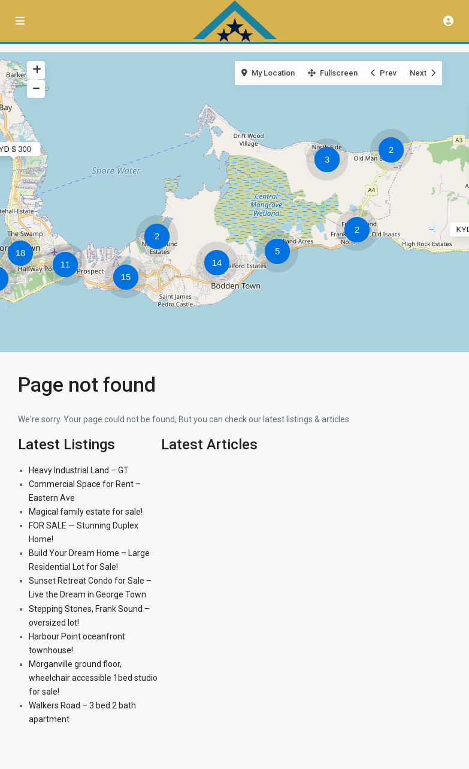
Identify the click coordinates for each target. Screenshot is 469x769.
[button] (394, 151)
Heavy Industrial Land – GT (79, 470)
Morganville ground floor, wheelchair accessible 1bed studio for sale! (93, 677)
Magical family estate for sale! (86, 511)
